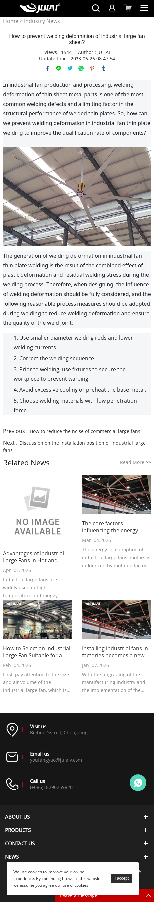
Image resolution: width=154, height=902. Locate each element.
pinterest (92, 68)
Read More (135, 462)
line (58, 68)
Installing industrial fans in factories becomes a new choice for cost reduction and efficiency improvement (115, 652)
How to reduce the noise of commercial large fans (85, 431)
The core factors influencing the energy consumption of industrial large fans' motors (114, 527)
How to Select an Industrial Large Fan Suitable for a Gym (36, 652)
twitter (70, 68)
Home (10, 21)
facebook (47, 68)
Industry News (42, 21)
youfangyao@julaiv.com (56, 760)
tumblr (103, 68)
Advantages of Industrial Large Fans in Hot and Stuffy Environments (33, 557)
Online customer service (138, 782)
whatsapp (81, 68)
